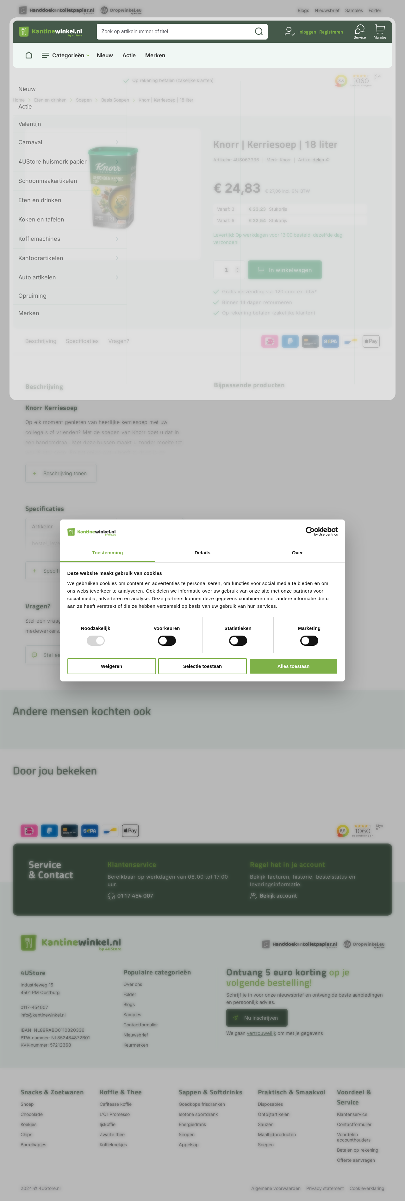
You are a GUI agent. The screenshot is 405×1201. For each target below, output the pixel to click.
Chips (26, 1134)
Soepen (84, 100)
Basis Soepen (115, 100)
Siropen (187, 1134)
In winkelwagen (290, 270)
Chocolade (32, 1114)
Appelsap (189, 1144)
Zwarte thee (112, 1134)
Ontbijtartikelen (274, 1114)
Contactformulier (140, 1024)
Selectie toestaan (202, 666)
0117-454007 (34, 1007)
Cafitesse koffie (116, 1104)
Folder (375, 10)
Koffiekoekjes (113, 1144)
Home (19, 100)
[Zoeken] (259, 32)
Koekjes (28, 1124)
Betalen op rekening (357, 1150)
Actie (129, 55)
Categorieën (68, 55)
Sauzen (265, 1124)
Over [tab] (297, 552)
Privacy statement (325, 1188)
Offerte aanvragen (356, 1160)
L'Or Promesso (115, 1114)
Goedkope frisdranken (202, 1104)
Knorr (285, 159)
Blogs (303, 10)
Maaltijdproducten (277, 1134)
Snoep (27, 1104)
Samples (354, 10)
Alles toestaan (293, 666)
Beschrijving (40, 341)
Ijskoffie (107, 1124)
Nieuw (105, 55)
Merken (155, 55)
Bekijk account (278, 895)
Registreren (331, 31)
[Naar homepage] (28, 55)
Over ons (132, 984)
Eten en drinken (50, 100)
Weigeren (111, 666)
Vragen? (118, 341)
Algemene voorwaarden (276, 1188)
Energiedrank (192, 1124)
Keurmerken (135, 1045)
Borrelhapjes (33, 1144)
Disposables (270, 1104)
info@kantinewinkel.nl (43, 1014)
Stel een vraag (61, 655)
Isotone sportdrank (198, 1114)
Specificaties (82, 341)
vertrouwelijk (261, 1033)
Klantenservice (132, 864)
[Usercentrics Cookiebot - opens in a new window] (310, 531)
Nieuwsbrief (327, 10)
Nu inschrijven (261, 1018)
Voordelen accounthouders (354, 1137)
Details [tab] (202, 552)
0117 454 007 (135, 895)
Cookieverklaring (367, 1188)
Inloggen (307, 31)
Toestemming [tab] (107, 552)
